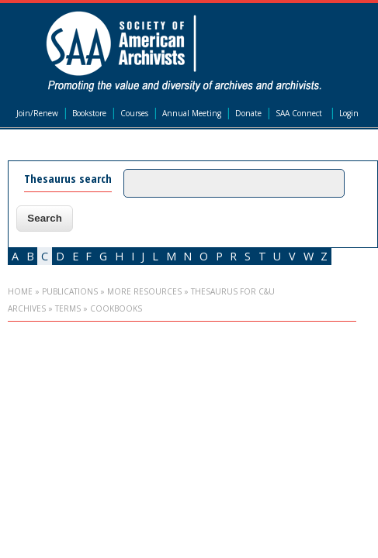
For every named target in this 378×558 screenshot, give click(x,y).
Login (349, 113)
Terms (68, 308)
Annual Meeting (191, 113)
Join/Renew (37, 113)
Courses (134, 113)
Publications (70, 291)
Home (20, 291)
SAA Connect (299, 113)
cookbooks (116, 308)
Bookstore (89, 113)
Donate (248, 113)
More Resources (144, 291)
